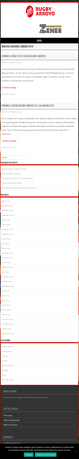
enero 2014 (6, 314)
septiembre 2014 (8, 286)
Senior (4, 375)
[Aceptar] (75, 451)
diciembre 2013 (7, 319)
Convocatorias (7, 351)
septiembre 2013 (8, 333)
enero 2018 (6, 224)
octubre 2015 (6, 262)
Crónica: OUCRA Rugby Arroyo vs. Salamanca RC (28, 105)
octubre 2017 (6, 239)
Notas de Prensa (8, 365)
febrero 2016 (6, 248)
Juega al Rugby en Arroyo (11, 173)
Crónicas (12, 94)
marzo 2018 (6, 220)
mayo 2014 (5, 300)
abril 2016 (5, 243)
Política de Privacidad (11, 420)
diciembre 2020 (7, 206)
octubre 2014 (6, 281)
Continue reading (10, 87)
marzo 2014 (6, 305)
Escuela (4, 361)
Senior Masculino (8, 380)
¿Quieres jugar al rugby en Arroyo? (14, 169)
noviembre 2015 (7, 258)
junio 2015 (5, 272)
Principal (5, 370)
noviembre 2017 (7, 234)
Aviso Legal (8, 415)
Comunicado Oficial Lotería (12, 183)
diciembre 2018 (7, 210)
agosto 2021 (6, 201)
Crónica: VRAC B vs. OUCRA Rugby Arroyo (24, 56)
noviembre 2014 (7, 277)
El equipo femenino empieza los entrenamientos (19, 188)
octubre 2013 (6, 329)
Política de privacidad (45, 455)
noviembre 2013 (7, 324)
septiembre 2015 (8, 267)
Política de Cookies (11, 425)
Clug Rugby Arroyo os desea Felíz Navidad (17, 178)
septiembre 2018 (8, 215)
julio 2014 (5, 291)
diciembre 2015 (7, 253)
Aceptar (28, 455)
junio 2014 (5, 295)
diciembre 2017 (7, 229)
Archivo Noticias (8, 347)
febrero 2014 (6, 310)
